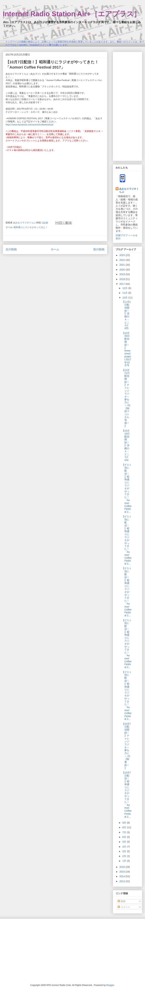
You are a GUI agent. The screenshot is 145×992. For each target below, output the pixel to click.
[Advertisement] (127, 105)
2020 (122, 269)
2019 (122, 274)
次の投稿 (11, 249)
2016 (122, 867)
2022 (122, 260)
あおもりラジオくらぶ (129, 190)
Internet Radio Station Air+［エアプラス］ (72, 14)
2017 (122, 284)
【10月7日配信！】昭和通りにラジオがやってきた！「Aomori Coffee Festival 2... (127, 794)
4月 (124, 846)
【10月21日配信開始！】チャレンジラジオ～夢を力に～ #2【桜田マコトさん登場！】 (126, 398)
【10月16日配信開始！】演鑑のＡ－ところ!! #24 (126, 445)
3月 (124, 851)
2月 (124, 856)
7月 (124, 832)
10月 (125, 297)
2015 (122, 871)
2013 (122, 881)
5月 (124, 841)
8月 (124, 827)
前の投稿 (98, 249)
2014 (122, 876)
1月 (124, 860)
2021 (122, 264)
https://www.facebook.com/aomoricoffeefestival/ (29, 124)
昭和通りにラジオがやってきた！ (31, 227)
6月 (124, 837)
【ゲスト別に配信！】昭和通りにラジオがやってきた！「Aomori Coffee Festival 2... (127, 488)
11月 (125, 292)
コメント (124, 907)
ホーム (55, 249)
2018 (122, 279)
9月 (124, 822)
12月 (125, 288)
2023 (122, 255)
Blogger (110, 985)
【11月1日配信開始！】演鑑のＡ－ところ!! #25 (126, 315)
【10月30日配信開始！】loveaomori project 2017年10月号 (126, 349)
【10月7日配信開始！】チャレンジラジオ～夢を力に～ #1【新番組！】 (126, 745)
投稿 (121, 901)
